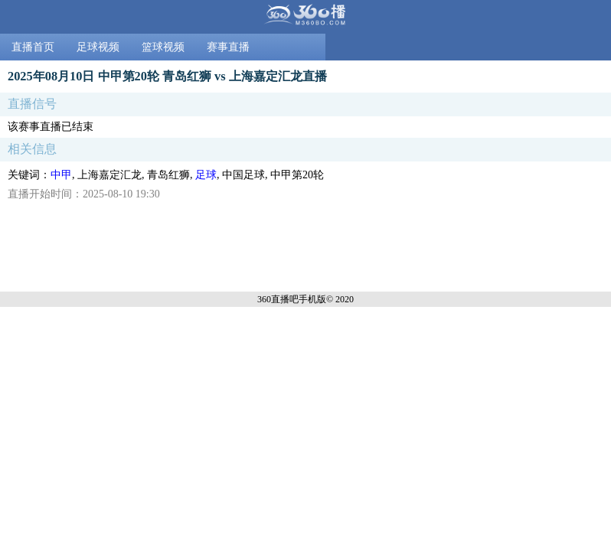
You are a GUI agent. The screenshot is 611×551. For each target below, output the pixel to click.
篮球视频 (163, 47)
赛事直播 (228, 47)
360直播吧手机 (287, 299)
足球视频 (98, 47)
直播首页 (32, 47)
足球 (206, 175)
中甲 (61, 175)
